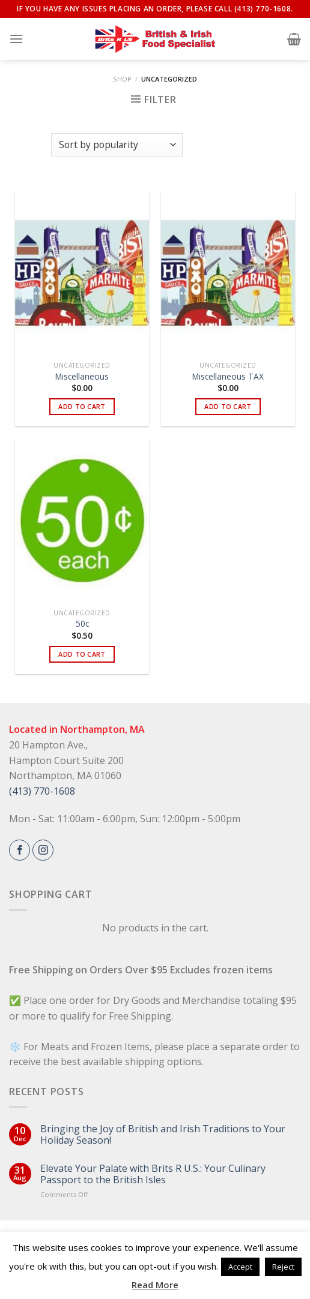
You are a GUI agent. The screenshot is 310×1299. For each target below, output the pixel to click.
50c (82, 623)
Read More (155, 1285)
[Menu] (16, 38)
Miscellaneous (82, 376)
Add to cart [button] (82, 406)
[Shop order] (116, 145)
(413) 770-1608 (42, 791)
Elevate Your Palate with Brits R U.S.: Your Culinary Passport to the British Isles (153, 1174)
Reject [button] (283, 1266)
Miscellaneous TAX (228, 376)
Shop (122, 78)
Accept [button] (240, 1266)
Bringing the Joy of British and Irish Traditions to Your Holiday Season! (162, 1134)
